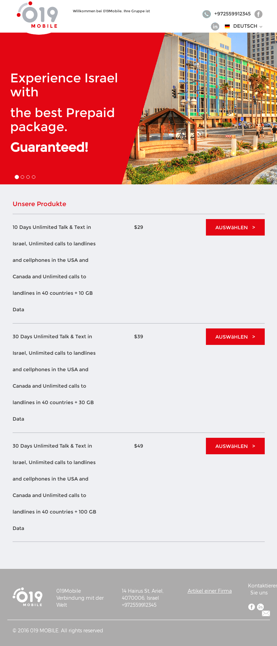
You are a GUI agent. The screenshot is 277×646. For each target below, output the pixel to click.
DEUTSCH (248, 26)
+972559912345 (227, 14)
